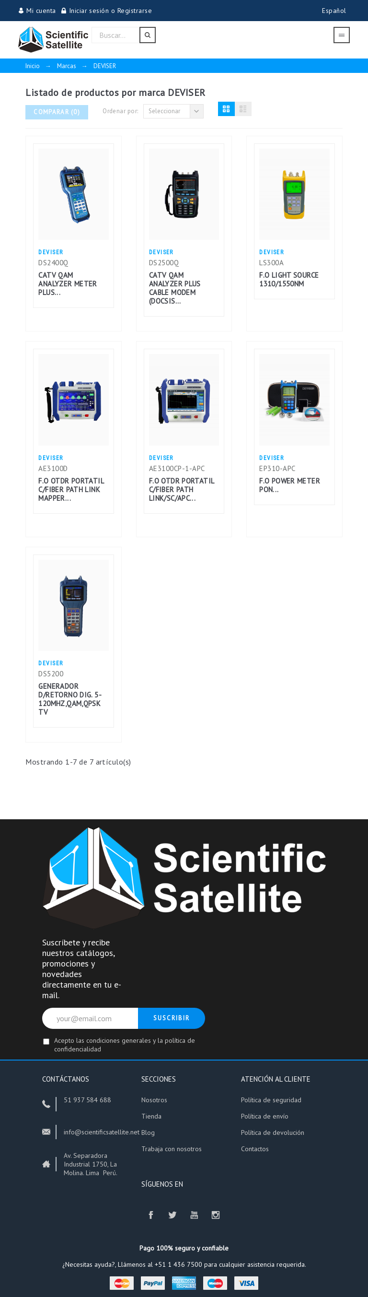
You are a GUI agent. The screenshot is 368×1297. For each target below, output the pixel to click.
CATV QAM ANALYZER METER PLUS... (67, 284)
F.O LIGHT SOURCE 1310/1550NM (289, 279)
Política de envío (265, 1116)
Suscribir (171, 1018)
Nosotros (154, 1100)
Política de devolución (272, 1132)
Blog (148, 1132)
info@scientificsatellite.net (101, 1132)
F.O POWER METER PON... (289, 485)
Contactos (255, 1148)
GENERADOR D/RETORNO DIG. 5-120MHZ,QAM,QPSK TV (70, 699)
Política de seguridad (273, 1100)
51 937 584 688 (87, 1100)
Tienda (151, 1116)
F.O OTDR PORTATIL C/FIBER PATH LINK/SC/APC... (181, 489)
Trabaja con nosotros (171, 1148)
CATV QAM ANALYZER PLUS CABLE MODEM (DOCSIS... (175, 288)
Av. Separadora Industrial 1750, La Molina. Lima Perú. (90, 1164)
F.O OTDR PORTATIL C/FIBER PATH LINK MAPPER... (71, 489)
